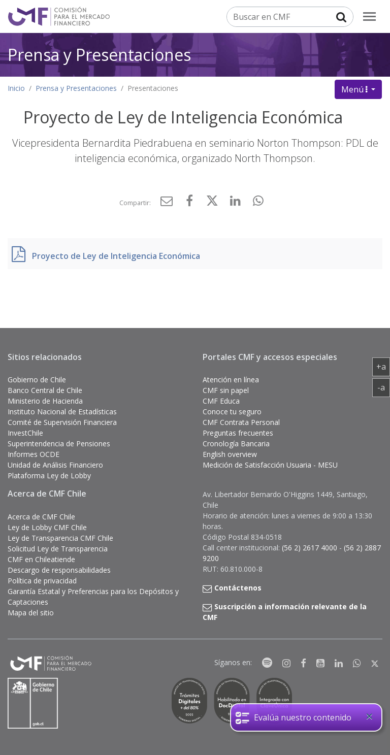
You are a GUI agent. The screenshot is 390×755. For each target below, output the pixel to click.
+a (383, 366)
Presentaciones (152, 88)
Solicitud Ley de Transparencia (58, 548)
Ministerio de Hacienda (45, 401)
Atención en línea (231, 379)
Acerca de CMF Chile (41, 516)
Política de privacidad (42, 580)
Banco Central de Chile (45, 390)
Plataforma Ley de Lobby (49, 475)
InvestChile (25, 433)
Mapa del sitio (31, 612)
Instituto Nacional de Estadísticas (62, 411)
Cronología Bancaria (236, 443)
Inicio (16, 88)
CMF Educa (221, 401)
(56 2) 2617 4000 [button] (310, 547)
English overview (230, 454)
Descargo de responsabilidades (59, 570)
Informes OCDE (33, 454)
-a (383, 387)
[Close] (369, 716)
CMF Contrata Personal (241, 422)
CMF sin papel (226, 390)
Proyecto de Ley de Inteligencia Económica (116, 255)
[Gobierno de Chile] (33, 703)
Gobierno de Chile (37, 379)
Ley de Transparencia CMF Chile (60, 538)
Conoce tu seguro (232, 411)
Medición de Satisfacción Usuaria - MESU (270, 465)
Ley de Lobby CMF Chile (47, 527)
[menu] (369, 16)
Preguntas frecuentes (238, 433)
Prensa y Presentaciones (99, 54)
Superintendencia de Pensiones (59, 443)
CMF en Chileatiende (41, 559)
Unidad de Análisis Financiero (55, 465)
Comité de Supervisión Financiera (62, 422)
